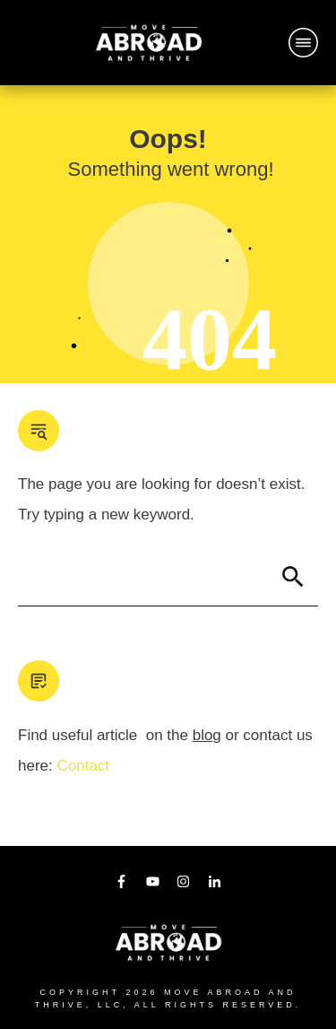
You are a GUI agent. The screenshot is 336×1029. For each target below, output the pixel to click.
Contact (82, 765)
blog (207, 735)
